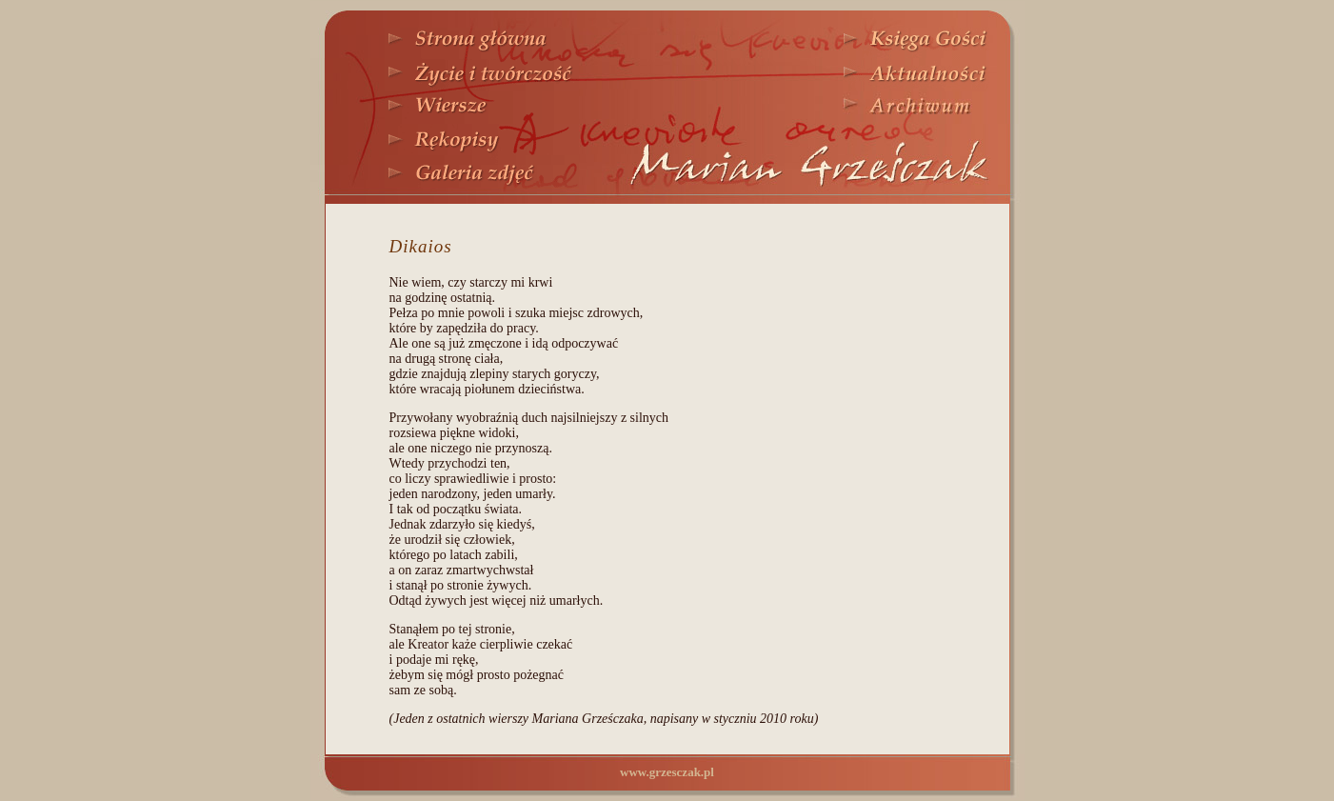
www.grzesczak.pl (667, 772)
